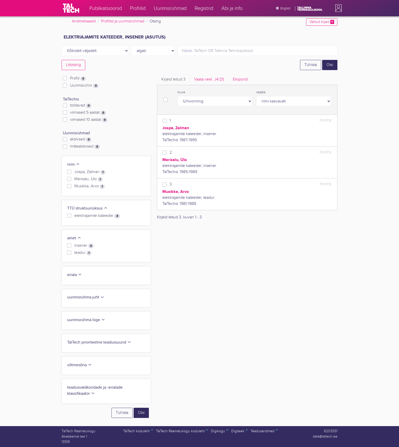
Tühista (310, 64)
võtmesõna (79, 365)
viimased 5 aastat (88, 112)
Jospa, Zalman (89, 172)
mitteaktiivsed (85, 146)
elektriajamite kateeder (97, 215)
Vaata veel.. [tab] (209, 79)
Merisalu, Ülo (88, 179)
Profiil (78, 78)
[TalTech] (71, 8)
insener (84, 245)
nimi (73, 164)
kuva (181, 92)
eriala (74, 274)
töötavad (80, 105)
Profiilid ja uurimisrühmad (122, 21)
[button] (337, 8)
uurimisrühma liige (86, 320)
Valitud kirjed (321, 22)
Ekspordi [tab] (240, 79)
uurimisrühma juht (85, 297)
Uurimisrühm (84, 85)
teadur (82, 252)
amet (74, 238)
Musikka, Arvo (89, 186)
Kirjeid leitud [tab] (173, 79)
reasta (260, 92)
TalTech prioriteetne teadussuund (99, 342)
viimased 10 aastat (88, 119)
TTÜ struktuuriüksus (87, 208)
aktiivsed (80, 139)
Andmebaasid (84, 21)
